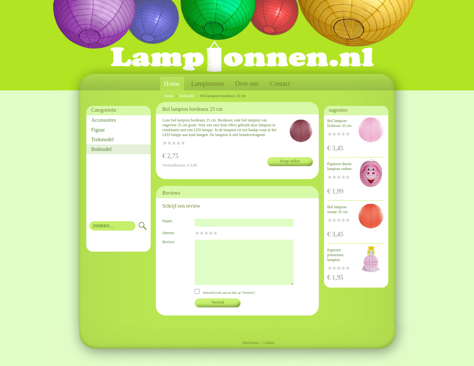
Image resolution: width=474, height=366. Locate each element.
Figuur (98, 129)
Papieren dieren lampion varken (339, 166)
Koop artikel (290, 161)
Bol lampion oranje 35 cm (337, 209)
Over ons (247, 83)
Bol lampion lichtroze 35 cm (339, 123)
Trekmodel (102, 139)
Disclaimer (250, 342)
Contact (280, 83)
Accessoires (103, 120)
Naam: (167, 221)
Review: (168, 242)
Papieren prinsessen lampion (335, 255)
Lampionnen (207, 83)
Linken (269, 342)
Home (172, 84)
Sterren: (168, 233)
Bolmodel (101, 149)
